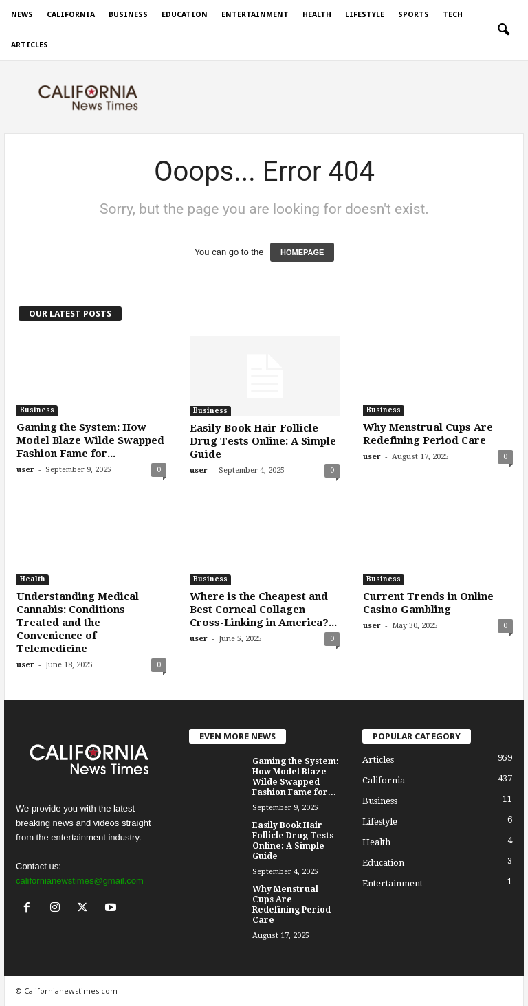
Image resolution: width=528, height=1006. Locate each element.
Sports (413, 14)
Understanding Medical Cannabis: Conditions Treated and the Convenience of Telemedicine (77, 622)
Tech (453, 14)
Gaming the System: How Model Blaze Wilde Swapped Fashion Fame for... (90, 440)
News (22, 14)
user (25, 469)
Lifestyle (364, 14)
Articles (29, 45)
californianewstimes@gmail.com (80, 880)
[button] (503, 30)
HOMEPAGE (302, 252)
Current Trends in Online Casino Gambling (428, 603)
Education (185, 14)
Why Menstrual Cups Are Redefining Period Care (428, 434)
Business (128, 14)
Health (316, 14)
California (71, 14)
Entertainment (255, 14)
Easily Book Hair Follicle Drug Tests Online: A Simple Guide (263, 441)
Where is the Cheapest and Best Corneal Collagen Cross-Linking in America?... (263, 609)
